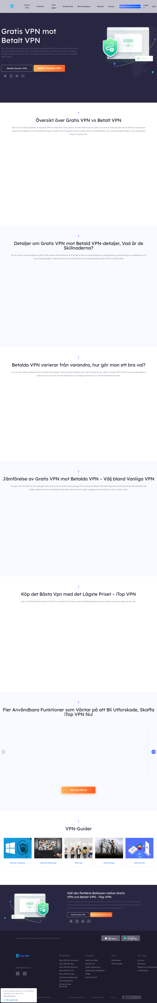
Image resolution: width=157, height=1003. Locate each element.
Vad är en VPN (91, 960)
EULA (113, 997)
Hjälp (154, 6)
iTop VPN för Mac (66, 964)
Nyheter (100, 6)
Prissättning (68, 6)
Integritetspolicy (97, 997)
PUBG (87, 974)
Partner (111, 6)
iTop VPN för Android (68, 967)
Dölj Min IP (90, 964)
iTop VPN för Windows (68, 960)
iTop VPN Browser (67, 974)
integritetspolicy (9, 996)
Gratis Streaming (92, 967)
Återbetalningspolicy (76, 997)
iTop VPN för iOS (66, 970)
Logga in (145, 6)
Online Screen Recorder (65, 985)
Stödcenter (116, 960)
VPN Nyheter (117, 964)
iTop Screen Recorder (68, 977)
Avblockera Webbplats (95, 970)
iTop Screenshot (66, 981)
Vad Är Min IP (91, 977)
